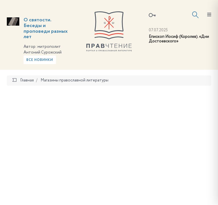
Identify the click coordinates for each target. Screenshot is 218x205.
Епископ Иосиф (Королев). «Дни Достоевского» (179, 39)
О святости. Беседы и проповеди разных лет (46, 28)
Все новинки (39, 60)
